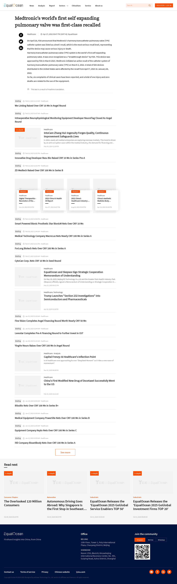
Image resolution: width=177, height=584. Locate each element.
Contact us (9, 572)
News (32, 5)
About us (98, 5)
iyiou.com (80, 572)
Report (52, 5)
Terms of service (27, 572)
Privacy (45, 572)
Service (88, 5)
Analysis (41, 5)
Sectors (62, 5)
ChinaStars (76, 5)
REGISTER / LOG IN (164, 5)
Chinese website (62, 572)
